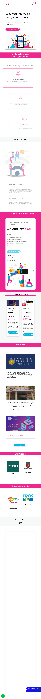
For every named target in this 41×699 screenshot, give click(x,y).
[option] (13, 318)
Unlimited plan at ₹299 (13, 29)
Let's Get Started (13, 332)
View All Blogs (21, 445)
